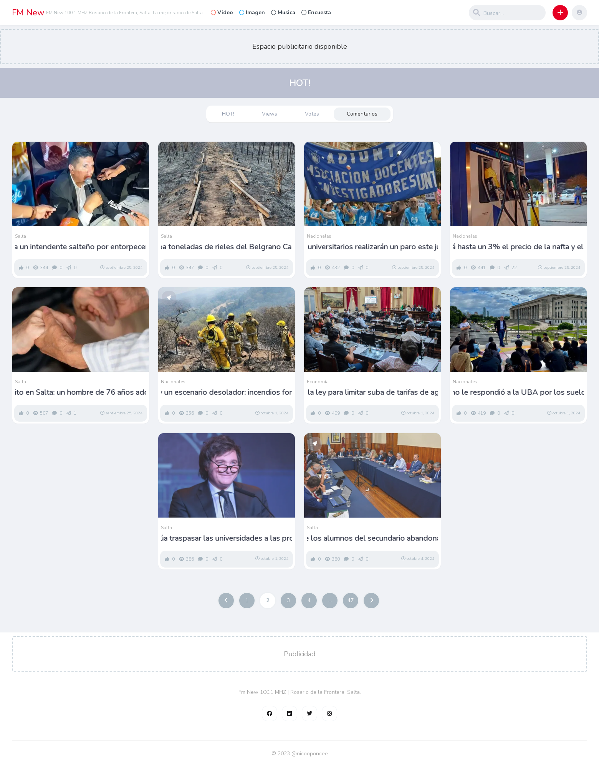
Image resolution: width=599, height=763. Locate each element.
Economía (318, 382)
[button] (560, 12)
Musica (283, 12)
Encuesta (316, 12)
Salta (20, 236)
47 (350, 600)
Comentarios (362, 114)
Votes (312, 114)
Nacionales (319, 236)
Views (269, 114)
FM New (28, 12)
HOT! (228, 114)
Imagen (252, 12)
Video (222, 12)
